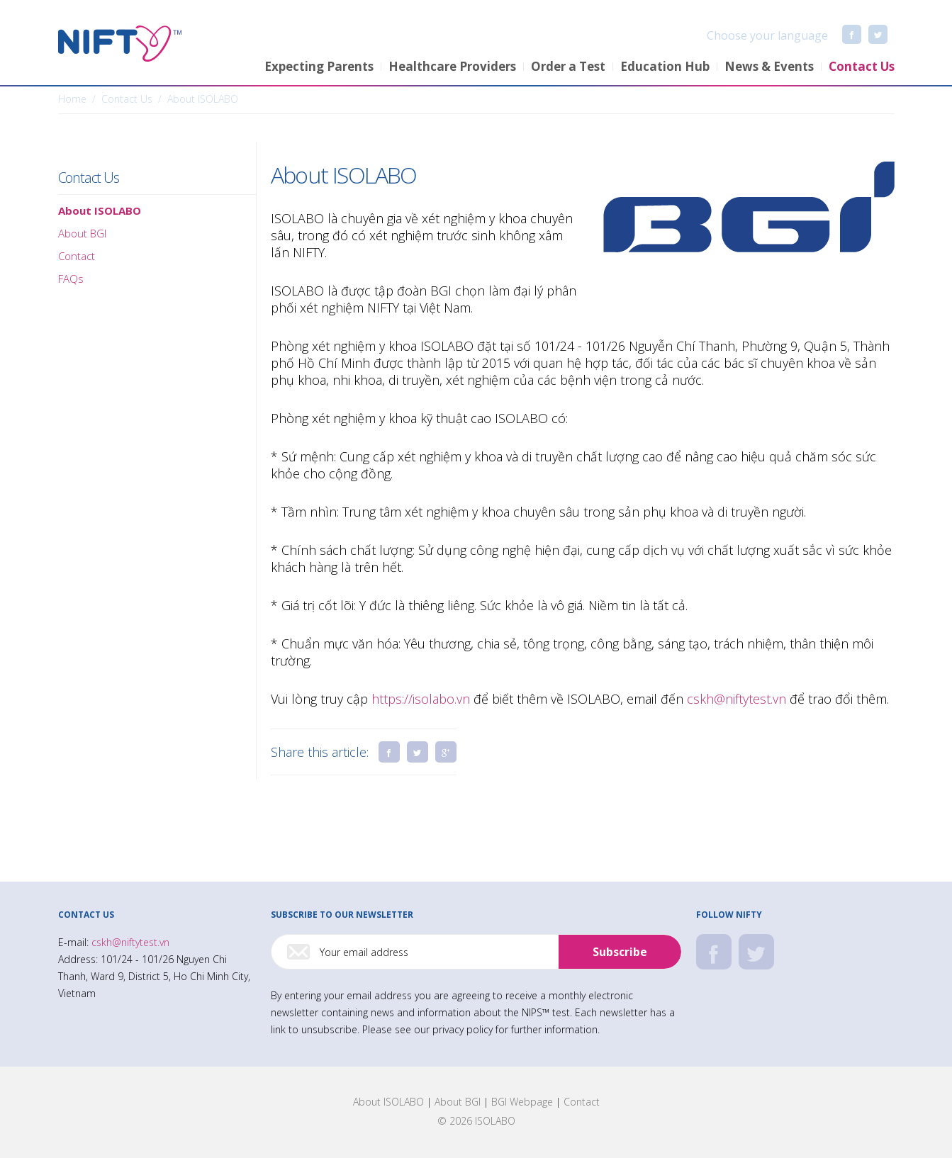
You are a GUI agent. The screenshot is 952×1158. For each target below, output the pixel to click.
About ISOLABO (388, 1101)
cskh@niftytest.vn (736, 698)
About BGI (458, 1101)
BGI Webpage (522, 1101)
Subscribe (620, 952)
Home (72, 99)
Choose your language (753, 35)
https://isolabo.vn (420, 698)
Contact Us (88, 177)
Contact (582, 1101)
